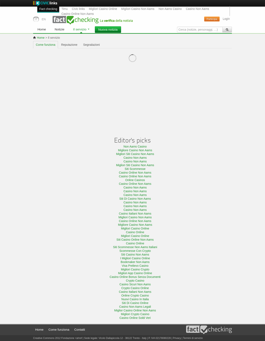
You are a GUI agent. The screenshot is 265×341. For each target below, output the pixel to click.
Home (39, 37)
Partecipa (212, 19)
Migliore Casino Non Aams (135, 150)
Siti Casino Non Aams (135, 254)
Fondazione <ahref (71, 338)
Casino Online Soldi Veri (135, 317)
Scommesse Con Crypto (135, 250)
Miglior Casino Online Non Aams (135, 310)
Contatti (79, 329)
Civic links (78, 9)
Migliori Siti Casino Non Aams (135, 154)
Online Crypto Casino (135, 295)
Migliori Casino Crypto (135, 269)
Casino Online (135, 232)
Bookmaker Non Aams (135, 262)
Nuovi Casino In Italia (135, 299)
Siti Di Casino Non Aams (135, 198)
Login (226, 18)
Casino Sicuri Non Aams (135, 284)
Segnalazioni (91, 44)
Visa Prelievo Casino (135, 265)
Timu (64, 9)
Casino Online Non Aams (77, 14)
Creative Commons (44, 338)
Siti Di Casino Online (135, 303)
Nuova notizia (108, 29)
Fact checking (48, 9)
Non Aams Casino (170, 9)
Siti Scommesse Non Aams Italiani (135, 247)
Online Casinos (135, 180)
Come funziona (45, 44)
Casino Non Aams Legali (135, 306)
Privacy (177, 338)
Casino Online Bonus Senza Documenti (135, 277)
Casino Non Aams (197, 9)
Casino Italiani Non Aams (135, 213)
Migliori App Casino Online (135, 273)
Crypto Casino (135, 280)
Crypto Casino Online (135, 288)
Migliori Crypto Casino (135, 314)
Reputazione (69, 44)
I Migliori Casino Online (135, 258)
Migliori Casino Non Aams (137, 9)
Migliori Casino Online (103, 9)
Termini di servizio (193, 338)
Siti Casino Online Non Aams (135, 239)
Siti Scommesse (135, 168)
